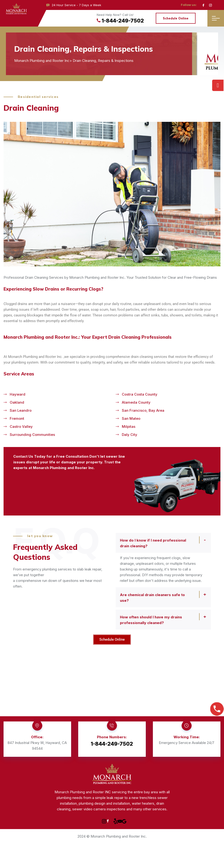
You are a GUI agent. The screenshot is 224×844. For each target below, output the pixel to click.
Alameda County (136, 402)
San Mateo (131, 418)
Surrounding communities (32, 434)
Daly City (129, 434)
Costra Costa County (139, 394)
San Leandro (21, 410)
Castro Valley (21, 426)
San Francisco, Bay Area (143, 410)
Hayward (17, 394)
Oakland (17, 402)
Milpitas (128, 426)
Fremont (17, 418)
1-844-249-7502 (120, 21)
